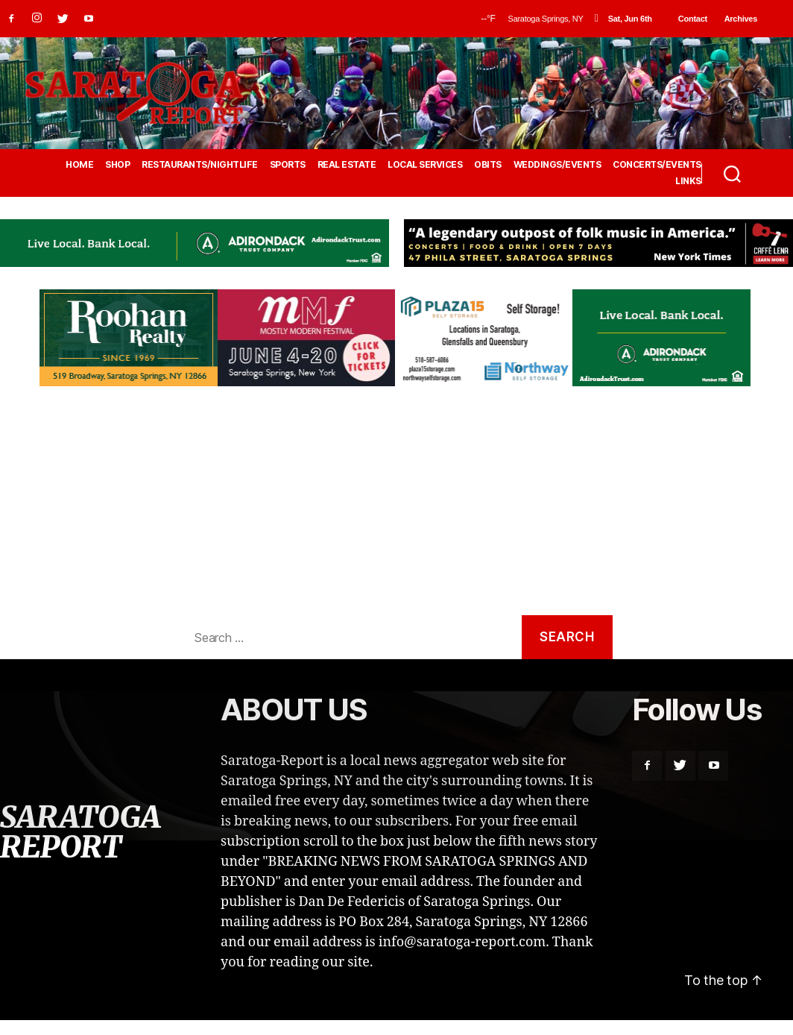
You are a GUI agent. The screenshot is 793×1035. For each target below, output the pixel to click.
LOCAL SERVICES (425, 165)
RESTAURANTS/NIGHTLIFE (200, 165)
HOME (79, 165)
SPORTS (288, 165)
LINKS (688, 181)
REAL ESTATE (346, 165)
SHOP (117, 165)
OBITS (488, 165)
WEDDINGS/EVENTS (557, 165)
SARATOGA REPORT (79, 832)
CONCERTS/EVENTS (657, 165)
